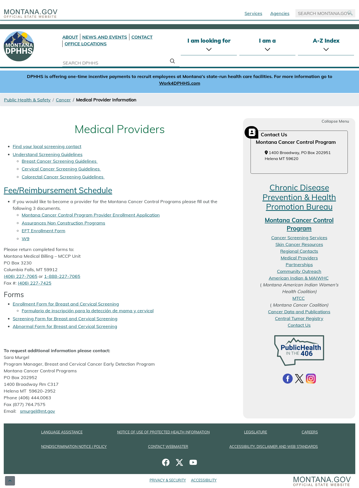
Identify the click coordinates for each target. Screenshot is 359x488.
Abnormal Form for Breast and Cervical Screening (65, 326)
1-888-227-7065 (62, 276)
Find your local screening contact (47, 146)
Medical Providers (299, 258)
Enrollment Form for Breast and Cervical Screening (66, 304)
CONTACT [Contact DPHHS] (142, 37)
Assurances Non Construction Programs (63, 223)
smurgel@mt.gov (37, 411)
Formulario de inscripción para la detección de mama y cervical (88, 311)
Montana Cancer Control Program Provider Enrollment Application (91, 215)
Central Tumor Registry (299, 318)
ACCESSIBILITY (204, 480)
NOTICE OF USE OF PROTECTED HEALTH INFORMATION (163, 432)
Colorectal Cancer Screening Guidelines (63, 177)
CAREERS (310, 432)
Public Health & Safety (27, 100)
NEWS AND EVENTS (104, 37)
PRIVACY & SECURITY (168, 480)
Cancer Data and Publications (299, 312)
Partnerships (299, 264)
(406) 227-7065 (20, 276)
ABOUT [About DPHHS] (70, 37)
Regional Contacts (299, 251)
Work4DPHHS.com (179, 83)
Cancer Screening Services (299, 238)
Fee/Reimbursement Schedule (58, 190)
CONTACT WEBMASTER (168, 446)
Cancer (63, 100)
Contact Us (299, 325)
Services (253, 13)
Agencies (279, 13)
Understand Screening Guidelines (48, 154)
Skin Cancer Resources (299, 244)
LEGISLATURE (255, 432)
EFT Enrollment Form (43, 231)
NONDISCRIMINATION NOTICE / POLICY (74, 446)
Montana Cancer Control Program (299, 224)
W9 (25, 239)
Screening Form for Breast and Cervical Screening (65, 319)
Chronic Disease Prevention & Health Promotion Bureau (299, 197)
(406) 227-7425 (34, 283)
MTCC (298, 298)
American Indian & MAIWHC (299, 278)
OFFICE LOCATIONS (86, 44)
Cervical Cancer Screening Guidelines (61, 169)
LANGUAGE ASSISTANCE (62, 432)
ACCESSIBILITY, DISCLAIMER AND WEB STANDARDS (273, 446)
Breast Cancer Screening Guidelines (60, 161)
